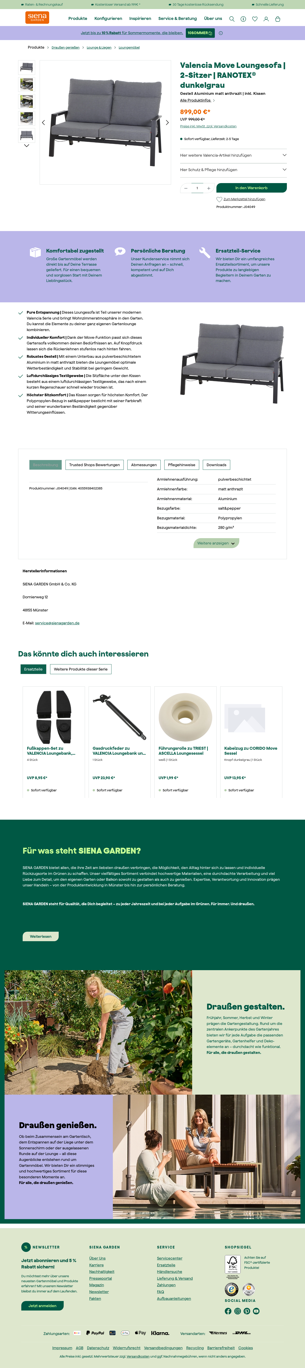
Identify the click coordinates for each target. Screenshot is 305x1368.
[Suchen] (232, 18)
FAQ (160, 1292)
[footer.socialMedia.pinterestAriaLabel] (248, 1312)
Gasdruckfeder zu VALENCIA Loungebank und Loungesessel (119, 751)
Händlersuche (169, 1272)
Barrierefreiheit (221, 1348)
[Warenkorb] (277, 18)
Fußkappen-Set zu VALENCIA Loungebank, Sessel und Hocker (49, 751)
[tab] (45, 465)
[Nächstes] (167, 122)
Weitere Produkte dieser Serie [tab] (81, 669)
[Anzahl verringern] (185, 188)
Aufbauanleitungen (174, 1298)
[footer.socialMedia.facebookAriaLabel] (229, 1312)
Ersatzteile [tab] (33, 669)
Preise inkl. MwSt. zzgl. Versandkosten (208, 126)
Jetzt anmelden (42, 1306)
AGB (79, 1348)
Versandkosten (138, 1356)
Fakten (95, 1298)
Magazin (96, 1285)
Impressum (62, 1348)
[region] (95, 122)
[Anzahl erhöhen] (209, 188)
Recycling (195, 1348)
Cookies (245, 1348)
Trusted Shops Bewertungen (94, 465)
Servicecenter (169, 1258)
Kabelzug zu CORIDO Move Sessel (250, 751)
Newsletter (99, 1292)
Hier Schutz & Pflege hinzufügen (208, 170)
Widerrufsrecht (126, 1348)
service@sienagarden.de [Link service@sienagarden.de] (57, 623)
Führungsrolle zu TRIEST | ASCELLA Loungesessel (183, 751)
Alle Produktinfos (197, 100)
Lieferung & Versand (175, 1278)
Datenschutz (98, 1348)
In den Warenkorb (251, 188)
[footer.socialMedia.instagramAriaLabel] (239, 1312)
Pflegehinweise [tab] (181, 465)
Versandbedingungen (163, 1348)
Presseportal (100, 1278)
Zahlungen (166, 1285)
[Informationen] (243, 18)
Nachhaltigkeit (101, 1272)
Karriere (96, 1265)
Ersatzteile (166, 1265)
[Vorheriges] (43, 122)
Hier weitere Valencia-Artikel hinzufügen (216, 155)
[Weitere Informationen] (221, 33)
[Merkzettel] (255, 18)
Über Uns (97, 1258)
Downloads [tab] (216, 465)
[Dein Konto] (266, 18)
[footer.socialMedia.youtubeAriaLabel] (257, 1312)
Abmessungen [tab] (144, 465)
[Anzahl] (197, 188)
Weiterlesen (40, 936)
